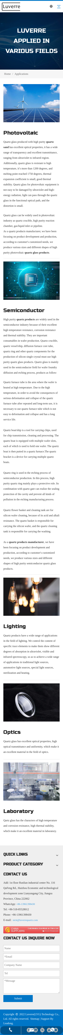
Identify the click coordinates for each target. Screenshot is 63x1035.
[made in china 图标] (31, 929)
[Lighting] (31, 597)
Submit (18, 998)
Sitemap (34, 1018)
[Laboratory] (31, 782)
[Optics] (31, 702)
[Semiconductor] (31, 280)
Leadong (8, 1023)
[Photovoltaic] (31, 103)
